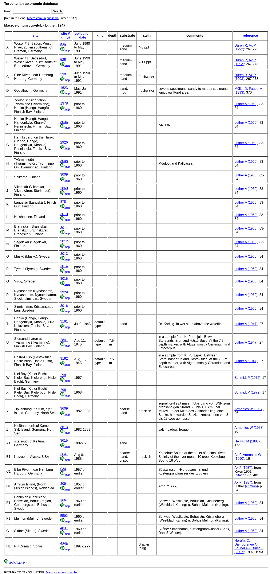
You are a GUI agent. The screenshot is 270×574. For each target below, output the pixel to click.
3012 (64, 241)
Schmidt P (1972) (247, 377)
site (36, 35)
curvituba (53, 18)
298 (63, 375)
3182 (64, 358)
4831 (64, 528)
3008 (64, 161)
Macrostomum (36, 18)
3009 (64, 174)
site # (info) (65, 35)
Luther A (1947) (245, 324)
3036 (64, 122)
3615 (64, 440)
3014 (64, 266)
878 (63, 201)
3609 (64, 408)
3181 (64, 321)
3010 (64, 214)
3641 (64, 454)
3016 (64, 306)
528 (63, 59)
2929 (64, 292)
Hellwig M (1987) (247, 441)
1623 (64, 88)
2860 (64, 188)
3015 (64, 278)
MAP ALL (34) (15, 562)
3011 (64, 228)
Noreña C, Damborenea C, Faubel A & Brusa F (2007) (248, 546)
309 (63, 483)
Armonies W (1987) (248, 409)
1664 (64, 500)
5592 (64, 516)
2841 (64, 340)
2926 (64, 142)
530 (63, 74)
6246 (64, 544)
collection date (83, 35)
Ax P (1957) (243, 467)
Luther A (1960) (245, 104)
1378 (64, 103)
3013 (64, 253)
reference (250, 35)
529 (63, 45)
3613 (64, 427)
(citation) (240, 475)
